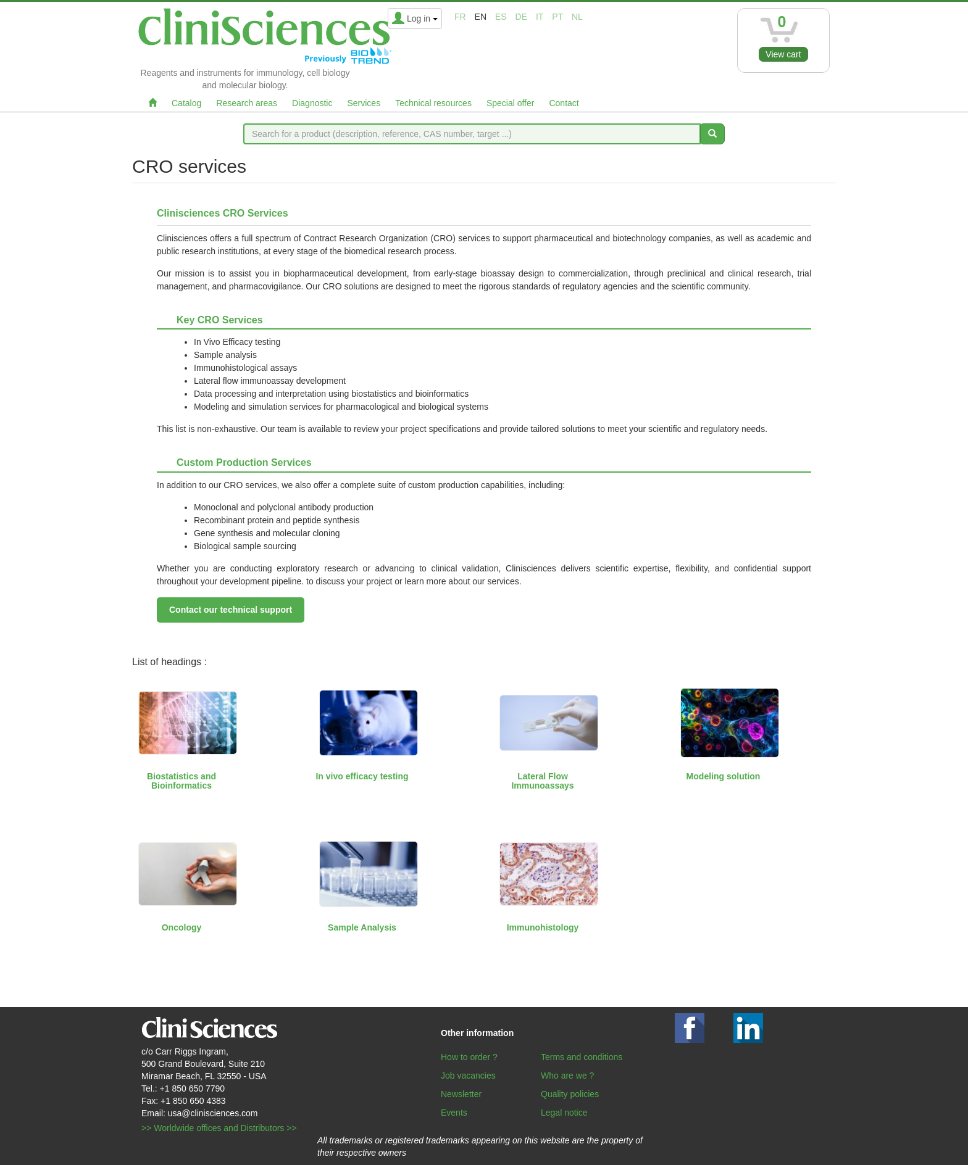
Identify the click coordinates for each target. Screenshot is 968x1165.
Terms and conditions (581, 1057)
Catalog (186, 103)
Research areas (246, 103)
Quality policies (570, 1094)
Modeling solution (723, 776)
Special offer (510, 103)
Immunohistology (543, 927)
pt (557, 17)
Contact (563, 103)
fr (460, 17)
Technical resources (433, 103)
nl (577, 17)
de (521, 17)
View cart (783, 54)
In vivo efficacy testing (361, 776)
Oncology (182, 927)
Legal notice (564, 1112)
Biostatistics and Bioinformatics (181, 780)
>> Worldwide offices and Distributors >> (219, 1128)
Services (363, 103)
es (501, 17)
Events (454, 1112)
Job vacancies (468, 1075)
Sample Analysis (362, 927)
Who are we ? (567, 1075)
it (539, 17)
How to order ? (469, 1057)
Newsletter (461, 1094)
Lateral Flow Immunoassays (542, 780)
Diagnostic (312, 103)
